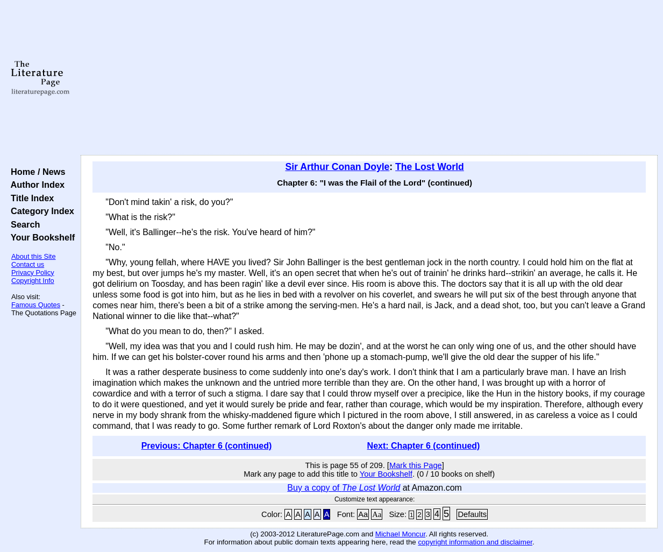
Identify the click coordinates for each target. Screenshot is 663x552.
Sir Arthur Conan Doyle (337, 166)
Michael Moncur (400, 534)
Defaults (472, 514)
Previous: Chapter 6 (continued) (206, 445)
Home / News (36, 171)
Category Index (40, 211)
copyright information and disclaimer (475, 542)
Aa (363, 514)
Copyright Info (32, 281)
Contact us (27, 264)
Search (23, 224)
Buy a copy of (343, 487)
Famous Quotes (35, 305)
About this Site (33, 256)
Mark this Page (415, 465)
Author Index (35, 184)
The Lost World (429, 166)
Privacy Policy (32, 272)
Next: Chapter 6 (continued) (423, 445)
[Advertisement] (369, 78)
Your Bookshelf (40, 237)
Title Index (30, 198)
